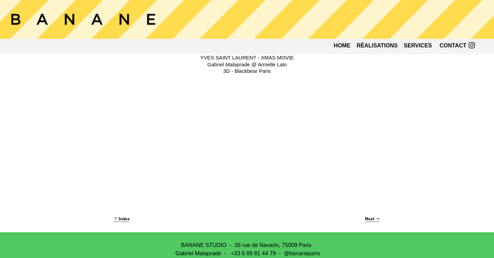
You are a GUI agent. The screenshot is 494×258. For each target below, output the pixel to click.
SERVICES (418, 45)
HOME (342, 45)
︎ (471, 45)
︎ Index (122, 218)
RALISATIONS (377, 45)
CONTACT (452, 45)
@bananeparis (302, 253)
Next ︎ (372, 218)
